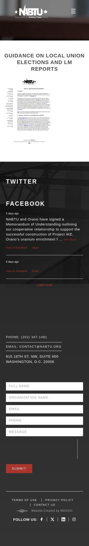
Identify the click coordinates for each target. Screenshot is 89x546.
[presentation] (41, 448)
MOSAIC (66, 510)
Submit (19, 468)
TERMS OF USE (24, 500)
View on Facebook (16, 247)
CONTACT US (45, 504)
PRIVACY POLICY (59, 500)
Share (35, 247)
